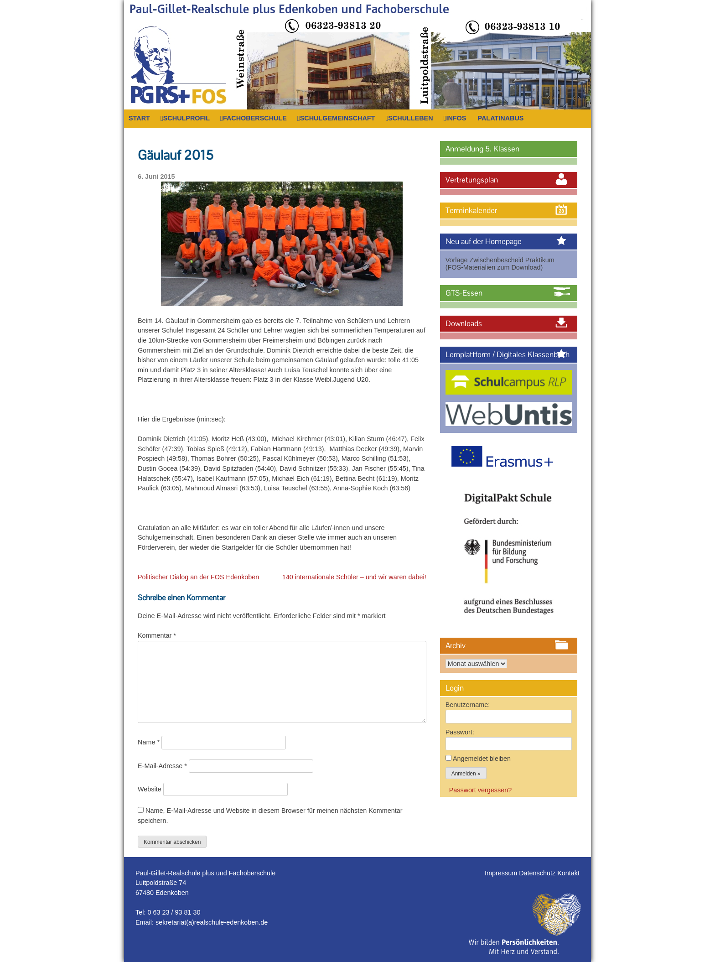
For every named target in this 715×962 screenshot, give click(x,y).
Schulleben (410, 118)
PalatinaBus (500, 118)
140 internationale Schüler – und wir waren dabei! (354, 577)
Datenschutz (538, 873)
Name (149, 742)
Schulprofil (186, 118)
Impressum (502, 873)
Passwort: (460, 732)
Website (149, 789)
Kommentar (157, 635)
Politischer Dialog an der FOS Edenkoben (198, 577)
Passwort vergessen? (480, 790)
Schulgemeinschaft (337, 118)
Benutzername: (468, 704)
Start (139, 118)
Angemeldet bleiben (482, 758)
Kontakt (568, 873)
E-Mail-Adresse (162, 766)
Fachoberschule (255, 118)
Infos (456, 118)
